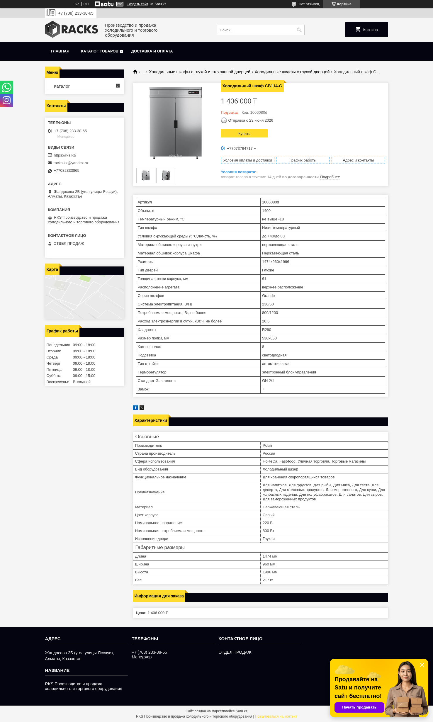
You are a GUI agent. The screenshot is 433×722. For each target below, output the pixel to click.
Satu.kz (241, 711)
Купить (244, 133)
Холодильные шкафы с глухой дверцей (292, 71)
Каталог (62, 86)
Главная (60, 51)
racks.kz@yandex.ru (71, 163)
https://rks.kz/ (65, 155)
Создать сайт (137, 4)
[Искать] (299, 30)
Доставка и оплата (152, 51)
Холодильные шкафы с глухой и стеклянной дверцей (199, 71)
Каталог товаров (99, 51)
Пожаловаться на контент (276, 716)
